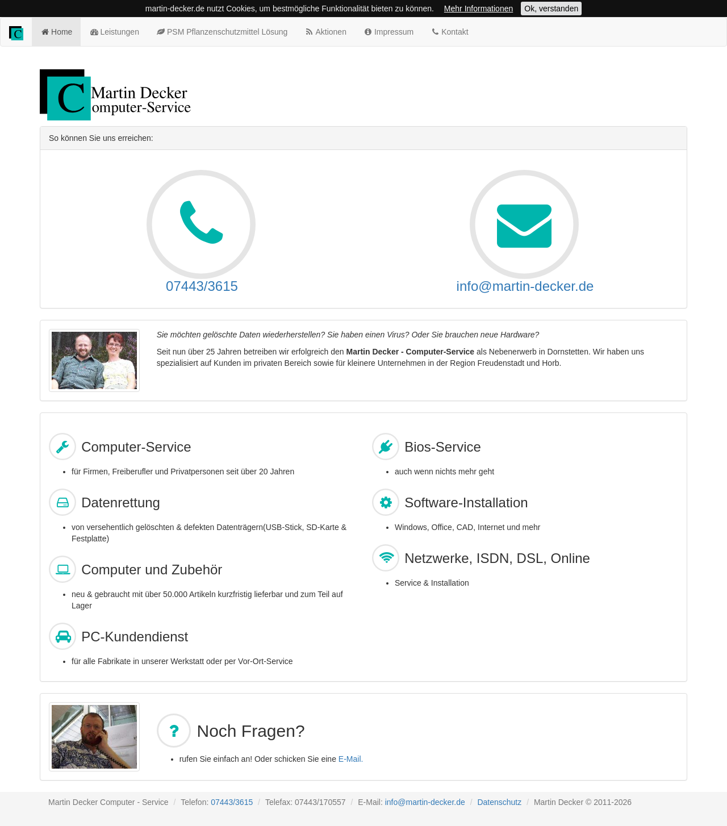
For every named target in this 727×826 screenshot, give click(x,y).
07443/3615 (202, 286)
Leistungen (114, 31)
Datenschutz (499, 802)
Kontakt (450, 31)
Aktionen (325, 31)
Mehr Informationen (478, 8)
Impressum (388, 31)
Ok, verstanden (551, 8)
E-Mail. (351, 759)
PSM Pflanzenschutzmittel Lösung (221, 31)
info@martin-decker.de (525, 286)
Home (56, 31)
